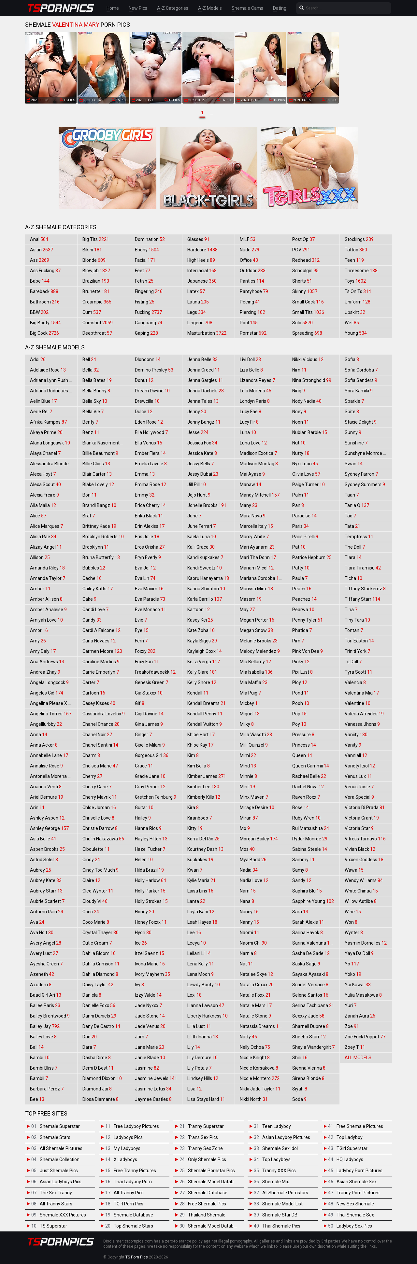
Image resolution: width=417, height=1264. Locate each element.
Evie (141, 620)
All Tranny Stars (56, 1203)
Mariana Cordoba (262, 578)
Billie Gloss (96, 463)
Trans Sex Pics (203, 1137)
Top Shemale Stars (133, 1226)
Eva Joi (145, 567)
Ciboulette (96, 849)
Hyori (143, 932)
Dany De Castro (101, 1026)
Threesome (361, 270)
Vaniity (356, 734)
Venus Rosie (359, 786)
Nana (247, 901)
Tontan (354, 630)
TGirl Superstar (352, 1148)
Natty (248, 1036)
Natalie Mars (256, 1005)
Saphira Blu (307, 890)
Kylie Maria (201, 880)
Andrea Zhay (45, 672)
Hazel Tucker (150, 849)
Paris (300, 526)
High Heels (201, 260)
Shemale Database (133, 1214)
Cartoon (93, 692)
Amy (38, 640)
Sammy (303, 859)
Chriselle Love (98, 818)
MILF (247, 239)
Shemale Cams (247, 8)
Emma (145, 474)
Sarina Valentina (313, 943)
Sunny (353, 432)
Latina (198, 301)
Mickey (250, 703)
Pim (298, 640)
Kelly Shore (201, 682)
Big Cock (44, 333)
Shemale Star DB (279, 1214)
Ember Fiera (150, 453)
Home (113, 8)
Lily (193, 1047)
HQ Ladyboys (350, 1159)
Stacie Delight (361, 422)
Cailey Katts (97, 588)
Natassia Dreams (262, 1026)
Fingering (149, 291)
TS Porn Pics (136, 1257)
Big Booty (45, 322)
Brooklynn (95, 547)
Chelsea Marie (100, 765)
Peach (301, 588)
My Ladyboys (127, 1148)
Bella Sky (94, 401)
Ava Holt (41, 932)
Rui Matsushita (310, 828)
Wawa (354, 870)
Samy (300, 870)
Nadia (249, 870)
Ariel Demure (46, 797)
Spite (352, 411)
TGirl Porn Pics (128, 1203)
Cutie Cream (97, 943)
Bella (90, 369)
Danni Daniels (99, 1015)
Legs (196, 312)
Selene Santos (310, 995)
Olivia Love (306, 474)
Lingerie (199, 322)
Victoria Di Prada (365, 807)
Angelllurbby (46, 724)
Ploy (299, 682)
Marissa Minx (256, 588)
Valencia (355, 682)
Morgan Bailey (259, 838)
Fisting (144, 301)
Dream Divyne (152, 390)
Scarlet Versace (310, 984)
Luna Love (253, 442)
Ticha (353, 578)
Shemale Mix (275, 1181)
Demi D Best (98, 1068)
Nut (299, 442)
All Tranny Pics (129, 1192)
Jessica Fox (202, 442)
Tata (352, 526)
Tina (351, 609)
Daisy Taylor (97, 984)
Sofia (352, 359)
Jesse (197, 432)
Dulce (143, 411)
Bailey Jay (45, 1026)
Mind (248, 765)
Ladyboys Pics (128, 1137)
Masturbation (206, 333)
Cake (89, 599)
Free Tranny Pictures (135, 1170)
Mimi (248, 755)
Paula (300, 578)
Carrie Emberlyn (100, 672)
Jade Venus (150, 1026)
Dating (279, 8)
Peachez (304, 599)
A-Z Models (210, 8)
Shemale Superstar (60, 1126)
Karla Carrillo (204, 599)
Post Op (303, 239)
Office (249, 260)
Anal (39, 239)
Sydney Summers (365, 484)
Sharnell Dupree (310, 1026)
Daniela (91, 995)
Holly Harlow (150, 880)
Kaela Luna (201, 536)
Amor (39, 630)
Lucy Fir (249, 422)
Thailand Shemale (206, 1214)
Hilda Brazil (149, 870)
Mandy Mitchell (260, 495)
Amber (40, 588)
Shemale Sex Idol (280, 1148)
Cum (91, 312)
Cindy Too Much (100, 870)
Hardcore (202, 249)
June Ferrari (201, 526)
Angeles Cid (46, 692)
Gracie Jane (150, 776)
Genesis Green (151, 682)
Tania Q (357, 505)
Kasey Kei (200, 620)
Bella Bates (97, 380)
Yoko (353, 974)
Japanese (202, 281)
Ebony (147, 249)
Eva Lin (145, 578)
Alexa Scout (45, 484)
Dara (89, 1047)
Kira (193, 807)
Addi (38, 359)
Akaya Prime (46, 432)
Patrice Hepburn (312, 557)
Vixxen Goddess (364, 859)
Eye (142, 630)
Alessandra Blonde (52, 463)
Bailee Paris (45, 1005)
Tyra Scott (358, 672)
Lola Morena (255, 390)
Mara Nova (253, 515)
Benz (90, 432)
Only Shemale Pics (207, 1159)
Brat (88, 515)
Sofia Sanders (361, 380)
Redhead (306, 260)
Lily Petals (199, 1068)
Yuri (350, 1005)
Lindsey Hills (202, 1078)
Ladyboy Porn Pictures (359, 1170)
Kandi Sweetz (204, 567)
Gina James (149, 724)
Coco (90, 911)
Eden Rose (149, 422)
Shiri (300, 1057)
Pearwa (303, 609)
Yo (352, 963)
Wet (352, 322)
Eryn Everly (148, 557)
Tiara (353, 557)
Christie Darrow (100, 828)
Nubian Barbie (309, 432)
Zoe (352, 1026)
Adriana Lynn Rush (52, 380)
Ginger (143, 734)
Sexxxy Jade (308, 1015)
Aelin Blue (43, 401)
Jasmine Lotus (153, 1088)
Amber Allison (46, 599)
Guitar (144, 807)
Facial (145, 260)
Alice (38, 515)
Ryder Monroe (309, 838)
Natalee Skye (256, 974)
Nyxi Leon (305, 463)
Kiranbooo (199, 818)
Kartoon (198, 609)
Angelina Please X (51, 703)
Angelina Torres (50, 713)
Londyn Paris (255, 401)
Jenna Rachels (205, 390)
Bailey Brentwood (50, 1015)
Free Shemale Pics (207, 1203)
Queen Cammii (310, 765)
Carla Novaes (99, 640)
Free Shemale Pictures (360, 1126)
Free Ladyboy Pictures (136, 1126)
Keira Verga (203, 661)
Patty (300, 567)
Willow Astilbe (361, 901)
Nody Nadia (307, 401)
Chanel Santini (100, 745)
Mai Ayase (252, 474)
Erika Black (149, 515)
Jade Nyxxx (148, 1005)
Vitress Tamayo (365, 838)
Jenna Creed (203, 369)
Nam (248, 890)
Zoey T (355, 1047)
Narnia (248, 953)
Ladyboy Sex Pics (354, 1226)
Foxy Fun (147, 661)
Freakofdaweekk (155, 672)
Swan (354, 463)
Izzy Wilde (148, 995)
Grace (144, 765)
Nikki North (254, 1099)
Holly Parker (150, 890)
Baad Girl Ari (45, 995)
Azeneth (42, 974)
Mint (247, 786)
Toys (355, 281)
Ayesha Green (46, 963)
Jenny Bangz (204, 422)
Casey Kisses (98, 703)
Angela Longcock (49, 682)
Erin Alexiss (150, 526)
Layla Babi (200, 911)
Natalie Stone (255, 1015)
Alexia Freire (44, 495)
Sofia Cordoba (361, 369)
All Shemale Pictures (61, 1148)
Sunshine (356, 442)
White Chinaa (361, 890)
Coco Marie (95, 922)
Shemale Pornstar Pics (211, 1170)
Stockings (359, 239)
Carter (90, 682)
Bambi (40, 1057)
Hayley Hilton (151, 838)
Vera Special (359, 797)
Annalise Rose (46, 765)
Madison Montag (259, 463)
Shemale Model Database (214, 1181)
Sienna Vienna (308, 1068)
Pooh (300, 703)
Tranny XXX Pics (279, 1170)
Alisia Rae (43, 536)
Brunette (95, 291)
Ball (37, 1047)
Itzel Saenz (149, 953)
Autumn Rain (46, 911)
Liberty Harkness (207, 1015)
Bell (89, 359)
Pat (299, 547)
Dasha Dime (96, 1057)
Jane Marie (149, 1047)
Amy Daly (43, 651)
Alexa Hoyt (43, 474)
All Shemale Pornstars (285, 1192)
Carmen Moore (102, 651)
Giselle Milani (150, 745)
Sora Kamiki (359, 390)
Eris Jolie (147, 536)
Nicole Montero (260, 1078)
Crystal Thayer (100, 932)
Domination (150, 239)
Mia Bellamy (255, 661)
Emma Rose (150, 484)
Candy (92, 620)
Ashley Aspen (47, 818)
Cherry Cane (96, 786)
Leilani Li (199, 953)
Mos (247, 849)
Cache (92, 578)
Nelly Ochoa (255, 1047)
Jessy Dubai (202, 474)
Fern (141, 640)
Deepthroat (97, 333)
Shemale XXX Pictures (63, 1214)
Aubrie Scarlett (47, 901)
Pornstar (253, 333)
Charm (91, 755)
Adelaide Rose (48, 369)
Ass (39, 260)
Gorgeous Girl (151, 755)
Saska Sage (306, 963)
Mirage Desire (257, 807)
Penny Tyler (307, 620)
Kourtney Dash (205, 849)
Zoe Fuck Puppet (365, 1036)
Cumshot (97, 322)
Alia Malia (43, 505)
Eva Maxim (149, 588)
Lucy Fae (250, 411)
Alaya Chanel (45, 453)
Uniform (357, 301)
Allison (40, 557)
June (194, 515)
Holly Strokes (151, 901)
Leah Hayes (202, 922)
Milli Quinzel (254, 745)
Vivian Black (360, 849)
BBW (39, 312)
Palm (300, 495)
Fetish (144, 281)
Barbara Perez (47, 1088)
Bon (89, 495)
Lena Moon (200, 974)
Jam (141, 1036)
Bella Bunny (96, 390)
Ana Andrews (47, 661)
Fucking (148, 312)
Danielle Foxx (98, 1005)
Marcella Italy (256, 526)
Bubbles (93, 567)
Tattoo (356, 249)
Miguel (250, 713)
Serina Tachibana (313, 1005)
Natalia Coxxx (257, 984)
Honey (144, 911)
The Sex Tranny (56, 1192)
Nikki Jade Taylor (260, 1088)
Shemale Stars (55, 1137)
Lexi (194, 995)
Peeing (250, 301)
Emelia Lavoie (151, 463)
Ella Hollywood (151, 432)
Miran (249, 818)
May (247, 609)
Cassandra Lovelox (103, 713)
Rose (300, 807)
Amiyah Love (46, 620)
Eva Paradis (150, 599)
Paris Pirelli (305, 536)
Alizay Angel (46, 547)
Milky (247, 724)
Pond (300, 692)
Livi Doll (250, 359)
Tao (350, 515)
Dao (89, 1036)
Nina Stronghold (311, 380)
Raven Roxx (306, 797)
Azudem (40, 984)
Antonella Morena (51, 776)
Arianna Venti (46, 786)
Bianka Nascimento (105, 442)
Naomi (249, 932)
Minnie (248, 776)
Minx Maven (254, 797)
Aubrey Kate (46, 880)
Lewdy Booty (203, 984)
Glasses (198, 239)
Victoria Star (359, 828)
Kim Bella (198, 765)
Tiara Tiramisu (363, 567)
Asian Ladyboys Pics (60, 1181)
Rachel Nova (308, 786)
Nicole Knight (255, 1057)
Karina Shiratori (206, 588)
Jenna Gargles (205, 380)
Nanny (249, 922)
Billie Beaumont (100, 453)
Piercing (252, 312)
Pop (299, 713)
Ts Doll (353, 661)
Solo (302, 322)
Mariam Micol (257, 567)
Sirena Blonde (308, 1078)
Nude (249, 249)
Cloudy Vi (95, 901)
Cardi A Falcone (101, 630)
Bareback (44, 291)
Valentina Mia (362, 692)
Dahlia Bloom (99, 953)
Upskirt (355, 312)
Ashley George (49, 828)
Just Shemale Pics (59, 1170)
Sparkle (354, 401)
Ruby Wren (306, 818)
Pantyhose (254, 291)
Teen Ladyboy (276, 1126)
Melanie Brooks (259, 640)
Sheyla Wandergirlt (313, 1047)
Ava (37, 922)
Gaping (146, 333)
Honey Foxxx (151, 922)
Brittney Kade (99, 526)
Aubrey (40, 870)
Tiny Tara (357, 620)
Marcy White (254, 536)
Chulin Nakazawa (103, 838)
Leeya (196, 943)
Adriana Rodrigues (52, 390)
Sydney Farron (361, 474)
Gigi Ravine (149, 713)
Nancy (249, 911)
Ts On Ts (358, 291)
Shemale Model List (282, 1203)
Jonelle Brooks (206, 505)
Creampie (96, 301)
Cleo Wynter (97, 890)
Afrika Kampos (48, 422)
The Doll (355, 547)
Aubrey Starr (46, 890)
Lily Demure (202, 1057)
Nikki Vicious (308, 359)
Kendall (197, 692)
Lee (194, 932)
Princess (304, 745)
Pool (249, 322)
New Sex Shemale (355, 1203)
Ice (141, 943)
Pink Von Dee (307, 651)
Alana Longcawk (50, 442)
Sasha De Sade (311, 953)
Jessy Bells (200, 463)
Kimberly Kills (203, 797)
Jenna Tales (203, 401)
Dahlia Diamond (100, 974)
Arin (37, 807)
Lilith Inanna (202, 1036)
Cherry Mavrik (99, 797)
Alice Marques (46, 526)
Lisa (194, 1088)
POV (301, 249)
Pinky (300, 661)
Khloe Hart (201, 734)
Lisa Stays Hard (206, 1099)
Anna (38, 734)
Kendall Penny (205, 713)
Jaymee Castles (153, 1099)
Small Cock (308, 301)
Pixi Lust (302, 672)
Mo (245, 828)
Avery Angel (45, 943)
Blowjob (96, 270)
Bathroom (45, 301)
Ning (298, 390)
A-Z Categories (172, 8)
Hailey (143, 818)
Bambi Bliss (43, 1068)
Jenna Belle (202, 359)
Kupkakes (200, 859)
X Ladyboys (125, 1159)
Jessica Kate (202, 453)
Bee (37, 1099)
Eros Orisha (150, 547)
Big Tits (95, 239)
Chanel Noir (97, 734)
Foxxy (145, 651)
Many (248, 505)
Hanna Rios (148, 828)
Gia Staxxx (149, 692)
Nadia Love (254, 880)
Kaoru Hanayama (208, 578)
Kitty (195, 828)
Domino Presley (154, 369)
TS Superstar (53, 1226)
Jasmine (147, 1068)
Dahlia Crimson (101, 963)
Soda (299, 1099)
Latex (196, 291)
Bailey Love (43, 1036)
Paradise (304, 515)
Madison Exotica (258, 453)
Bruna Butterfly (101, 557)
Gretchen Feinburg (155, 797)
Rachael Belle (309, 776)
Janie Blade (150, 1057)
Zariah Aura (360, 1015)
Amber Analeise (48, 609)
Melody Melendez (260, 651)
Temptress (359, 536)
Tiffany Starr (362, 599)
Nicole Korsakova (259, 1068)
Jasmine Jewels (156, 1078)
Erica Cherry (150, 505)
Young (356, 333)
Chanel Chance (101, 724)
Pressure (303, 734)
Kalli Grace (201, 547)
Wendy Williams (364, 880)
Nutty (300, 453)
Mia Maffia (253, 682)
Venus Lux (358, 776)
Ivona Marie (150, 963)
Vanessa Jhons (362, 724)
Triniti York (357, 651)
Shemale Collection (59, 1159)
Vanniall (356, 755)
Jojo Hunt (198, 495)
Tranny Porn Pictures (358, 1192)
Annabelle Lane (49, 755)
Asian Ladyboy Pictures (286, 1137)
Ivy (139, 984)
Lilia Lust (199, 1026)
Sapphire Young (313, 901)
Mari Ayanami (257, 547)
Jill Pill (196, 484)
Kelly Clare (202, 672)
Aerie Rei (41, 411)
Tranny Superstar (206, 1126)
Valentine (357, 703)
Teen (354, 260)
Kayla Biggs (202, 640)
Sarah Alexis (308, 922)
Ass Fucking (45, 270)
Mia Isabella (256, 672)
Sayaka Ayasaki (310, 974)
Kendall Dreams (206, 703)
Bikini (92, 249)
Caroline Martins (101, 661)
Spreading (307, 333)
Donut (144, 380)
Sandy (301, 880)
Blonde (94, 260)
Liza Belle (251, 369)
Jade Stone (150, 1015)
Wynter (354, 932)
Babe (40, 281)
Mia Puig (250, 692)
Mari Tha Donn (258, 557)
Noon (300, 422)
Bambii (39, 1078)
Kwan (194, 870)
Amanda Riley (47, 567)
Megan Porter (257, 620)
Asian (41, 249)
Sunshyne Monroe (366, 453)
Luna (248, 432)
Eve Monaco (150, 609)
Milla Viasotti (256, 734)
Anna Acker (44, 745)
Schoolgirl (305, 270)
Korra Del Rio (203, 838)
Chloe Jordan (99, 807)
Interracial (202, 270)
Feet (142, 270)
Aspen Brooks (47, 849)
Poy (299, 724)
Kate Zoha (201, 630)
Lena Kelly (200, 963)
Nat (246, 963)
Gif (139, 703)
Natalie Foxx (255, 995)
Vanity (353, 745)
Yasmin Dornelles (366, 943)
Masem (251, 599)
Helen (144, 859)
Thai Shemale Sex (355, 1214)
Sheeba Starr (309, 1036)
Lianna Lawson (205, 1005)
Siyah (299, 1088)
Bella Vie (93, 411)
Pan (298, 505)
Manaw (250, 484)
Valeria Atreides (364, 713)
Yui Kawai (358, 984)
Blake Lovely (98, 484)
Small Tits (308, 312)
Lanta (196, 901)
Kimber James (206, 776)
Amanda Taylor (47, 578)
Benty (90, 422)
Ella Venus (148, 442)
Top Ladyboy (350, 1137)
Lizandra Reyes (257, 380)
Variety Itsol (360, 765)
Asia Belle (43, 838)
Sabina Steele (309, 849)
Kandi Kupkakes (205, 557)
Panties (252, 281)
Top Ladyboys (276, 1159)
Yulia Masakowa (363, 995)
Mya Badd (253, 859)
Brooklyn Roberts (103, 536)
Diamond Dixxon (102, 1078)
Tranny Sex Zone (205, 1148)
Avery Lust (44, 953)
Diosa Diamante (100, 1099)
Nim (299, 369)
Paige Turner (308, 484)
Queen (302, 755)
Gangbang (148, 322)
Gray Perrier (150, 786)
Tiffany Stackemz (365, 588)
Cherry (92, 776)
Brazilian (95, 281)
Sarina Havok (307, 932)
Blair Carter (97, 474)
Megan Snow (256, 630)
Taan (352, 495)
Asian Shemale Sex (357, 1181)
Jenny (196, 411)
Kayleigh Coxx (204, 651)
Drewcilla (147, 401)
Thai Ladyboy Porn (133, 1181)
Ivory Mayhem (152, 974)
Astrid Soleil (44, 859)
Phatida (302, 630)
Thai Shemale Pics (281, 1226)
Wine (353, 911)
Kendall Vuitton (204, 724)
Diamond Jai (97, 1088)
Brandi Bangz (99, 505)
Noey (299, 411)
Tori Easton (359, 640)
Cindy (91, 859)
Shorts (302, 281)
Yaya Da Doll (359, 953)
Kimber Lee (203, 786)
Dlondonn (148, 359)
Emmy (144, 495)
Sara (300, 911)
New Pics (138, 8)
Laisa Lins (200, 890)
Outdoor (253, 270)
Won (351, 922)
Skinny (304, 291)
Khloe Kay (200, 745)
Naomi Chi (253, 943)
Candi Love (95, 609)
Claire (91, 880)
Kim (193, 755)
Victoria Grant (362, 818)
